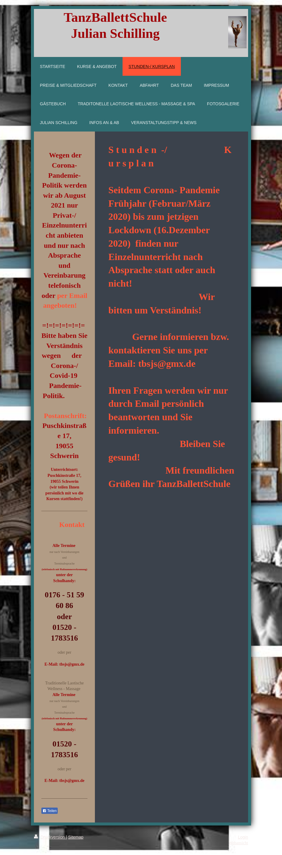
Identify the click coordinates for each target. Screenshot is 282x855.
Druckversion (50, 837)
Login (243, 837)
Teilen (50, 811)
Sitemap (75, 837)
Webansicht (238, 843)
